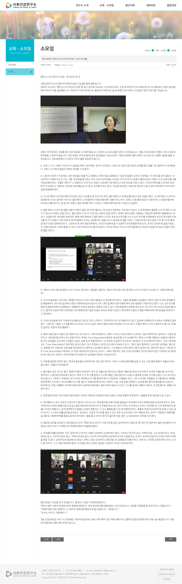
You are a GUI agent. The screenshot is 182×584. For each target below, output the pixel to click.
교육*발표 (12, 65)
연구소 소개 (82, 5)
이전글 (46, 539)
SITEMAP (166, 579)
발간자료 (130, 5)
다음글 (58, 539)
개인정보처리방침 (167, 570)
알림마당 (171, 5)
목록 (170, 539)
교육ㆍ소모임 (107, 5)
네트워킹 (150, 5)
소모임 (10, 72)
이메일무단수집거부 (167, 574)
